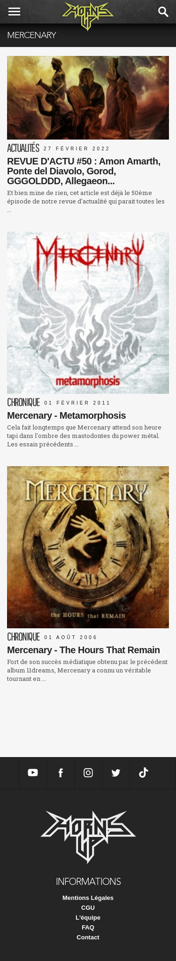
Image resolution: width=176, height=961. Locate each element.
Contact (88, 937)
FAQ (88, 927)
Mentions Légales (88, 897)
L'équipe (88, 917)
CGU (88, 907)
